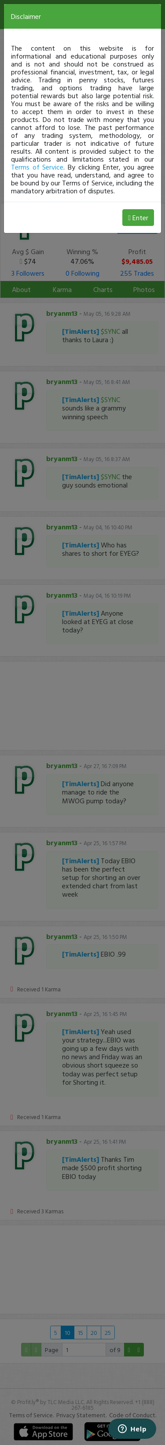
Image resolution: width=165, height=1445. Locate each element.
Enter (138, 217)
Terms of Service (37, 167)
